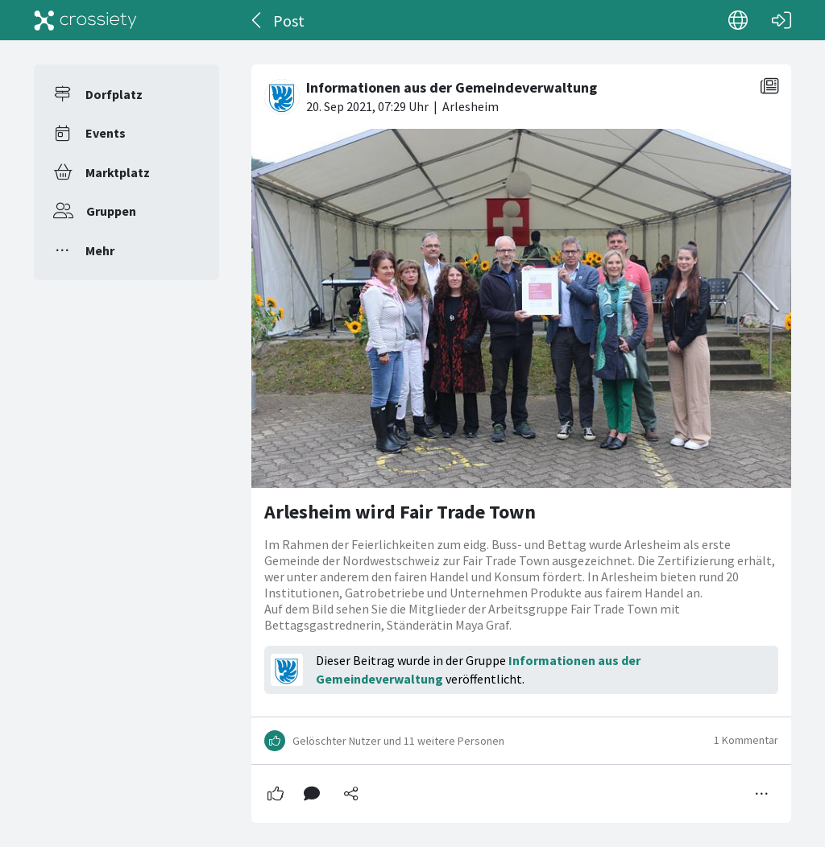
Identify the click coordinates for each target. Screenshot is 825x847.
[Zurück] (257, 20)
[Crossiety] (85, 20)
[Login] (781, 20)
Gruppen (111, 211)
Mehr (99, 250)
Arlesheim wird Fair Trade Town (400, 511)
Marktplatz (117, 172)
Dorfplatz (114, 94)
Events (105, 133)
